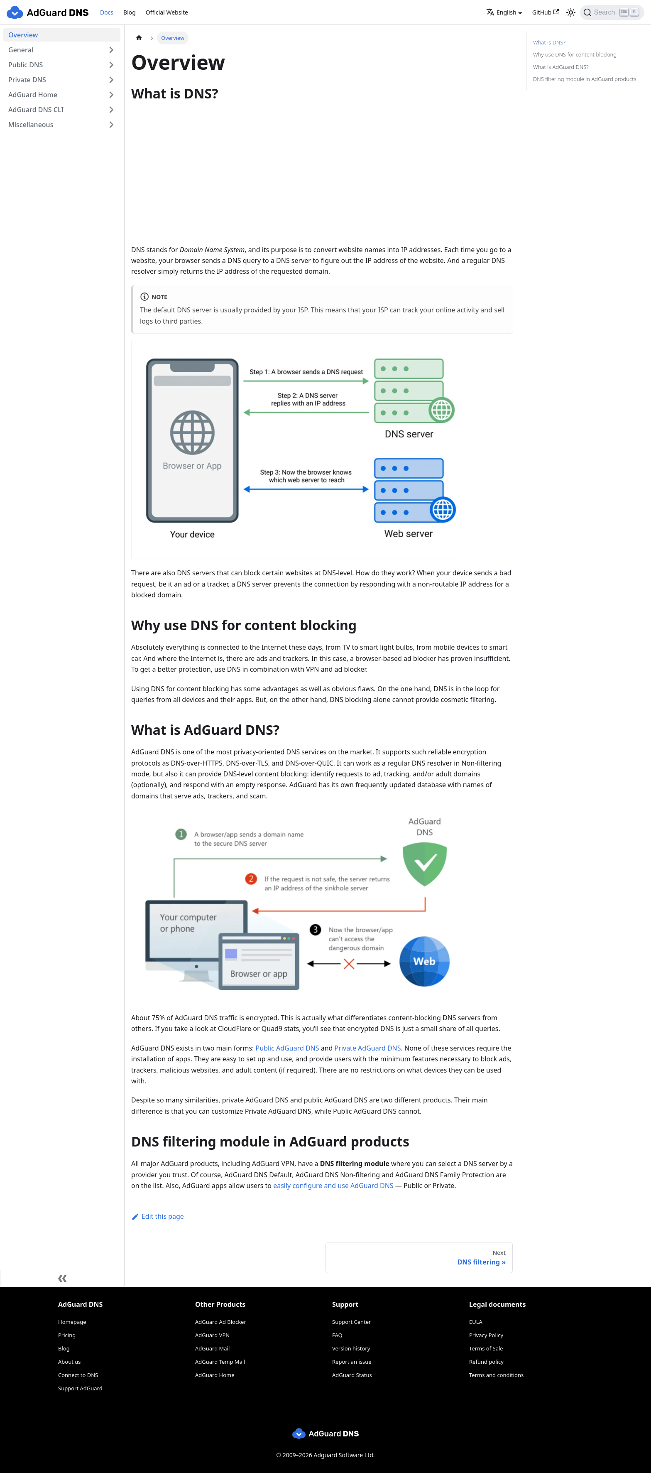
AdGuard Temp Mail (220, 1361)
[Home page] (139, 38)
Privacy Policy (486, 1335)
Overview (23, 34)
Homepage (72, 1322)
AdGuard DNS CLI (36, 109)
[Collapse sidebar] (62, 1278)
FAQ (337, 1335)
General (20, 49)
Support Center (351, 1322)
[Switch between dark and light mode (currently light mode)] (571, 12)
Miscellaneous (30, 124)
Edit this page (157, 1216)
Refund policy (486, 1361)
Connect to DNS (78, 1375)
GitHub (545, 12)
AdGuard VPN (212, 1335)
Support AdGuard (80, 1388)
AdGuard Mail (212, 1348)
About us (69, 1361)
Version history (351, 1348)
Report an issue (352, 1361)
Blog (129, 12)
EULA (475, 1322)
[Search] (612, 12)
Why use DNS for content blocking (575, 54)
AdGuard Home (32, 94)
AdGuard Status (352, 1375)
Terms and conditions (496, 1375)
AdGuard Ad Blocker (220, 1322)
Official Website (167, 12)
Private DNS (27, 79)
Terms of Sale (486, 1348)
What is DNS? (549, 42)
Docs (106, 12)
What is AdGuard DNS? (561, 67)
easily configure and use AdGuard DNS (333, 1185)
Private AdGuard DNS (368, 1048)
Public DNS (25, 64)
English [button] (501, 12)
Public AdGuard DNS (287, 1048)
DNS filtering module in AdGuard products (584, 79)
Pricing (67, 1335)
